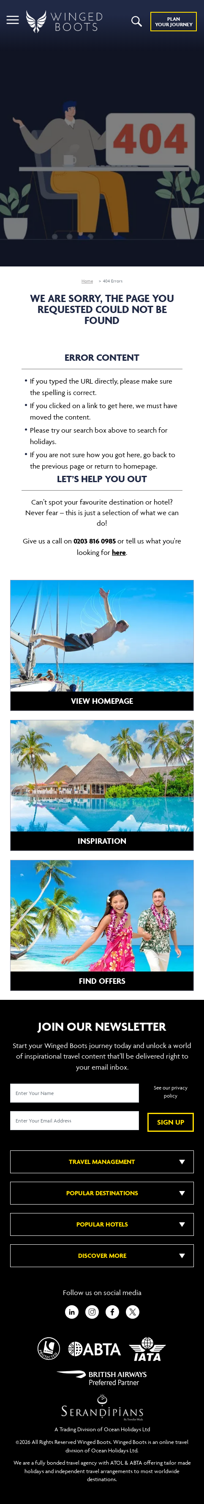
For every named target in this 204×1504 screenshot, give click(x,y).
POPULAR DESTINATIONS (102, 1193)
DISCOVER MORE (102, 1256)
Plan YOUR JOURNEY (174, 21)
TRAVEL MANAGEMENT (102, 1162)
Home (87, 281)
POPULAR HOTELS (102, 1224)
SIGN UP (171, 1122)
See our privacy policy (171, 1091)
